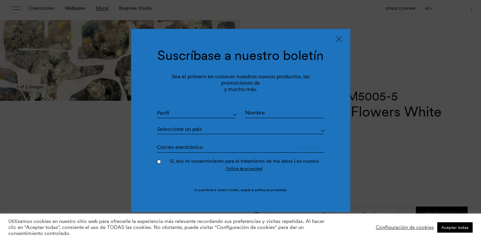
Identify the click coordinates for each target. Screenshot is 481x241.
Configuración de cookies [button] (405, 227)
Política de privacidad (244, 168)
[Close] (339, 39)
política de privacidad (270, 190)
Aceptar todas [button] (455, 227)
